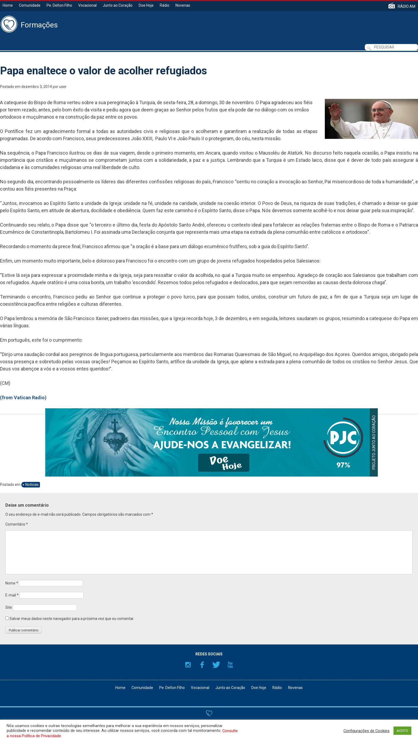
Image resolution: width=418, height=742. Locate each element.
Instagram (188, 665)
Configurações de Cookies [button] (366, 730)
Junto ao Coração (118, 5)
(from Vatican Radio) (23, 397)
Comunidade (29, 5)
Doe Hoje (146, 5)
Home (8, 5)
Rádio (164, 5)
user (63, 86)
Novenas (182, 5)
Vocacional (87, 5)
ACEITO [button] (402, 731)
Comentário (16, 524)
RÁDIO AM (406, 6)
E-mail (12, 595)
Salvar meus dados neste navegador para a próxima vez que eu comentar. (72, 618)
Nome (11, 583)
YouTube (230, 665)
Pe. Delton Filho (59, 5)
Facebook (202, 665)
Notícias (32, 484)
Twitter (216, 665)
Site (8, 607)
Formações (39, 25)
